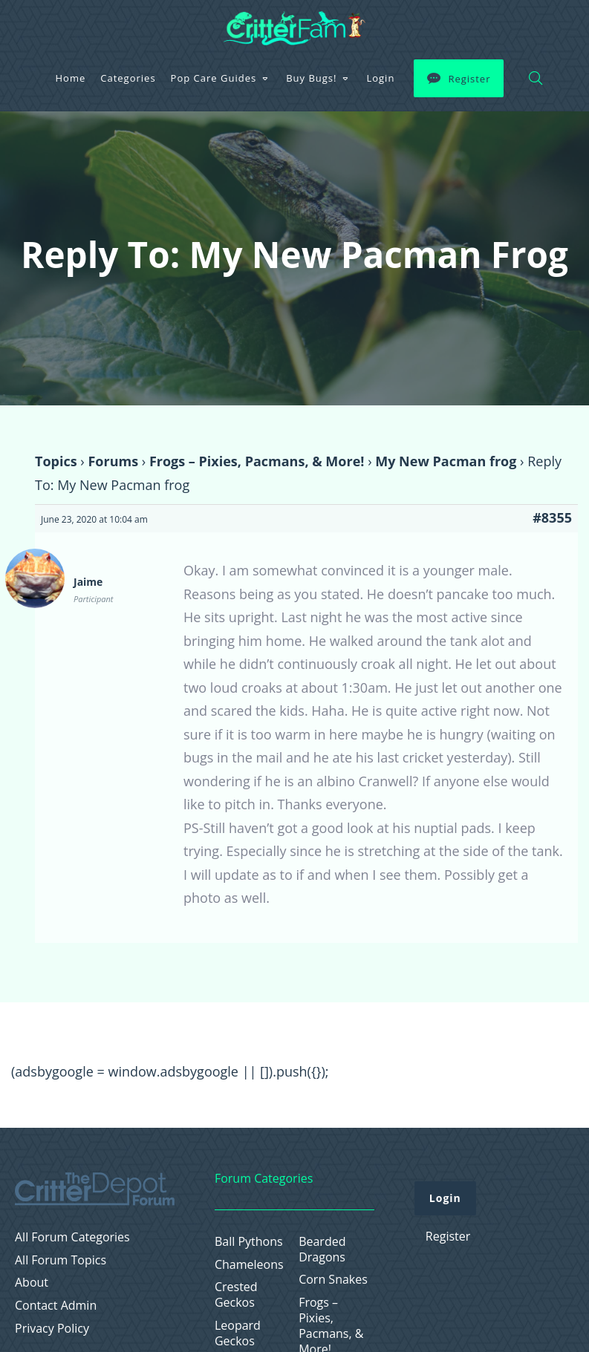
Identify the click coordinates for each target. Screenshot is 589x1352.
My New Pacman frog (445, 461)
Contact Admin (56, 1305)
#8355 (552, 517)
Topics (56, 461)
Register (469, 78)
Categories (127, 78)
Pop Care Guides (214, 78)
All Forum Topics (60, 1260)
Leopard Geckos (238, 1333)
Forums (113, 461)
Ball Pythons (249, 1242)
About (31, 1282)
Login (380, 78)
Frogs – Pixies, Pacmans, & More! (257, 461)
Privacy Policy (52, 1328)
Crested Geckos (236, 1294)
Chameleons (249, 1265)
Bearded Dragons (322, 1249)
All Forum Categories (72, 1237)
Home (71, 78)
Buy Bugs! (311, 78)
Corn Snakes (333, 1279)
